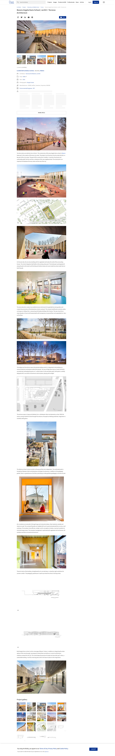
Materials (93, 672)
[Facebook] (18, 17)
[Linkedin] (25, 17)
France (42, 71)
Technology (85, 672)
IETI (34, 88)
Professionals (71, 2)
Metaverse (74, 676)
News (77, 2)
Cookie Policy (64, 749)
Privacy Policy (52, 749)
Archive (82, 2)
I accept (93, 749)
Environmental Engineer (26, 88)
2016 (24, 79)
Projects (50, 2)
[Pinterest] (32, 17)
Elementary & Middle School (25, 71)
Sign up (96, 2)
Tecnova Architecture (31, 74)
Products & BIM (62, 2)
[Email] (28, 17)
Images (55, 2)
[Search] (33, 2)
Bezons (63, 153)
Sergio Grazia (30, 82)
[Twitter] (21, 17)
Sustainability (75, 672)
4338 (24, 76)
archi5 (38, 74)
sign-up (46, 751)
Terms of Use (44, 749)
